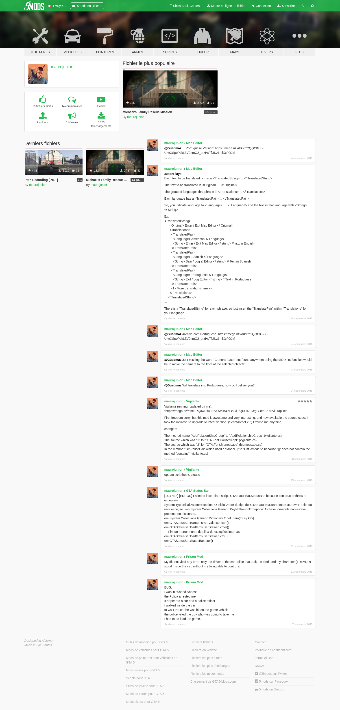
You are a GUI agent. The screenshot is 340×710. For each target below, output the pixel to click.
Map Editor (194, 143)
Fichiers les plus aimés (206, 658)
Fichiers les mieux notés (207, 673)
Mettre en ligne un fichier (226, 6)
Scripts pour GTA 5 (139, 678)
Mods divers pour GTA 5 (143, 701)
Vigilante (192, 401)
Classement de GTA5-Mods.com (213, 681)
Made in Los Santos (38, 645)
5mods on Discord (269, 689)
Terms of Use (264, 658)
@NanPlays (172, 174)
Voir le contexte (174, 158)
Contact (260, 642)
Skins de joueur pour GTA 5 (145, 686)
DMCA (259, 666)
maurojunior (61, 66)
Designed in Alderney (39, 640)
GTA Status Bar (197, 490)
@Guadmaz (172, 148)
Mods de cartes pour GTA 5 (145, 694)
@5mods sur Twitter (271, 674)
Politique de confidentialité (273, 650)
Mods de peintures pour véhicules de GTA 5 (151, 660)
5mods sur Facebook (271, 681)
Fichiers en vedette (203, 650)
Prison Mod (194, 556)
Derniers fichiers (201, 642)
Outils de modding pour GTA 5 (147, 642)
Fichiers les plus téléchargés (210, 666)
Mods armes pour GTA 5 (143, 670)
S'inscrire (286, 6)
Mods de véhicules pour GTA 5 (147, 650)
